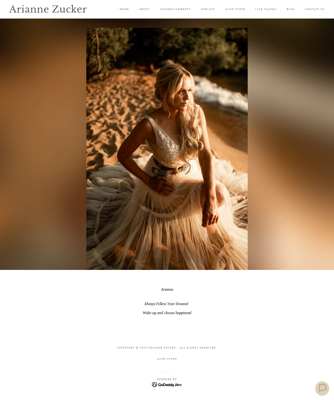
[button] (322, 388)
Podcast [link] (208, 9)
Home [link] (124, 9)
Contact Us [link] (315, 9)
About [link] (144, 9)
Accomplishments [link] (175, 9)
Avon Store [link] (235, 9)
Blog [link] (291, 9)
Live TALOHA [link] (265, 9)
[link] (52, 11)
